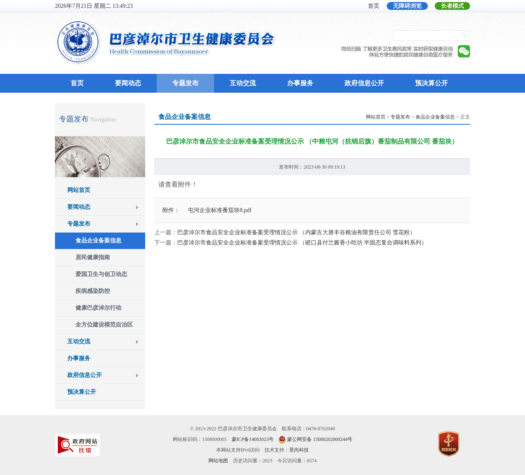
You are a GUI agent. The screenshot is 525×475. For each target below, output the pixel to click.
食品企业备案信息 (98, 241)
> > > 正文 (418, 117)
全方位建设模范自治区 (104, 325)
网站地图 (218, 461)
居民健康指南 (92, 257)
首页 (373, 6)
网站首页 (78, 190)
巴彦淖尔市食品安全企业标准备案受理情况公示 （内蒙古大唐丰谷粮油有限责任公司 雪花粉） (296, 232)
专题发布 (185, 83)
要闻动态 (128, 83)
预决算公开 (431, 83)
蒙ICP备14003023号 (253, 439)
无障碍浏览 (407, 6)
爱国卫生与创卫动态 (101, 274)
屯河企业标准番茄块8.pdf (219, 210)
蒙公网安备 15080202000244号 (319, 439)
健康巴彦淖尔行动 (98, 308)
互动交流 (243, 83)
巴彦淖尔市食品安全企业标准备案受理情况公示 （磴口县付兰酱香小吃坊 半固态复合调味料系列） (302, 243)
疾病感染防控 (92, 291)
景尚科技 (299, 450)
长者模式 (452, 6)
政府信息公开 (364, 83)
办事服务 (300, 83)
